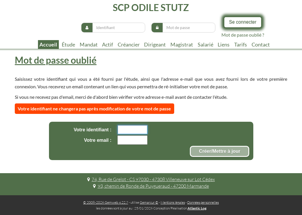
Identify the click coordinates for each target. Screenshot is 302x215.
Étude (68, 44)
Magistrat (181, 44)
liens (224, 44)
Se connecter (242, 21)
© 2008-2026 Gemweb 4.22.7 (105, 202)
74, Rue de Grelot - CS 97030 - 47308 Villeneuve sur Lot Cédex (151, 179)
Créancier (129, 44)
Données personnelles (203, 202)
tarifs (240, 44)
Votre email (97, 140)
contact (261, 44)
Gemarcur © (149, 202)
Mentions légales (173, 202)
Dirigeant (155, 44)
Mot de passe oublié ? (242, 34)
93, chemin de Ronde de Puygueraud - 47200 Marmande (151, 186)
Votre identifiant (92, 129)
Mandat (89, 44)
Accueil (48, 44)
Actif (107, 44)
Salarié (205, 44)
